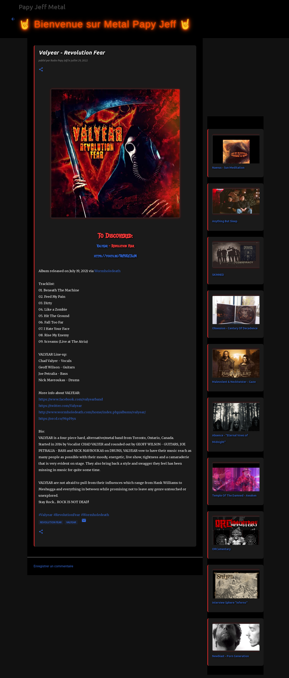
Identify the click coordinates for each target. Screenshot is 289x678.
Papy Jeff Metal (42, 6)
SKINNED (218, 274)
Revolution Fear (51, 522)
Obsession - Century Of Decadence (234, 328)
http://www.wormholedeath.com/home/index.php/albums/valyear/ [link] (92, 412)
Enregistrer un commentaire (53, 566)
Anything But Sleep (224, 221)
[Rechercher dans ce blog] (257, 19)
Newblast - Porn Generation (230, 656)
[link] (102, 246)
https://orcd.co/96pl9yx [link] (57, 419)
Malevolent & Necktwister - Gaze (234, 381)
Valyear (71, 522)
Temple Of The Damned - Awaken (234, 495)
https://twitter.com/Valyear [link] (60, 406)
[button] (41, 69)
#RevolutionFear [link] (66, 515)
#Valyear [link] (46, 515)
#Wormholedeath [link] (95, 515)
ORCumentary (221, 549)
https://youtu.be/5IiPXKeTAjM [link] (115, 256)
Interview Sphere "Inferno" (230, 602)
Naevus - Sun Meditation (228, 167)
